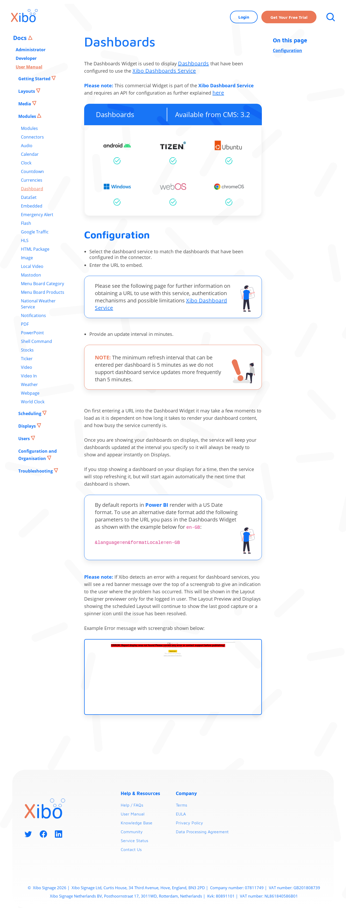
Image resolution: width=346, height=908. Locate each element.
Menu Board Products (42, 292)
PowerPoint (32, 333)
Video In (29, 376)
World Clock (32, 402)
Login (243, 17)
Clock (26, 163)
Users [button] (24, 438)
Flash (26, 223)
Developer (26, 58)
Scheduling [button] (30, 413)
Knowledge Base (136, 822)
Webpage (30, 393)
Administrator (30, 50)
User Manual (29, 67)
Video (26, 367)
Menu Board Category (42, 283)
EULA (181, 814)
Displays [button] (27, 426)
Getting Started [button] (34, 79)
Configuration (287, 50)
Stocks (27, 350)
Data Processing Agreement (202, 831)
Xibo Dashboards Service (164, 70)
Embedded (31, 206)
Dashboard (32, 189)
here (218, 92)
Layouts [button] (27, 91)
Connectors (32, 137)
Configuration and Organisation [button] (37, 454)
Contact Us (131, 849)
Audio (26, 145)
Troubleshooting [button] (36, 471)
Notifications (33, 315)
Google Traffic (35, 232)
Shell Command (36, 341)
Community (132, 831)
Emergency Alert (37, 214)
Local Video (32, 266)
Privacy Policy (189, 822)
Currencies (31, 180)
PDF (25, 324)
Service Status (134, 840)
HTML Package (35, 249)
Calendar (30, 154)
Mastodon (31, 275)
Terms (181, 805)
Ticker (27, 358)
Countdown (32, 171)
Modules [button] (27, 116)
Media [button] (25, 104)
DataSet (29, 197)
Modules (29, 128)
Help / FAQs (132, 805)
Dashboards (193, 63)
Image (27, 258)
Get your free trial (288, 17)
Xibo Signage (44, 887)
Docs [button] (20, 37)
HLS (24, 240)
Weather (29, 384)
